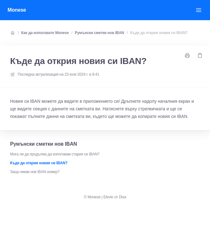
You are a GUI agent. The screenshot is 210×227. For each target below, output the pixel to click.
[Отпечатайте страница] (187, 55)
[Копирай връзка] (200, 55)
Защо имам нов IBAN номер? (35, 172)
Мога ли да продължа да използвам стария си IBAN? (54, 154)
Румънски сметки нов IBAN (99, 33)
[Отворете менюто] (199, 10)
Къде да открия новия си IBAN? (159, 33)
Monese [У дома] (17, 10)
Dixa (122, 197)
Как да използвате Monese (45, 33)
